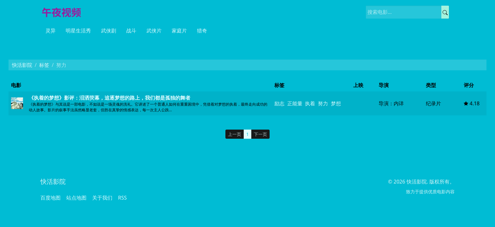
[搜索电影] (403, 12)
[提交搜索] (445, 12)
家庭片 (179, 30)
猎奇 (202, 30)
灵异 (50, 30)
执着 (310, 103)
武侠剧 (108, 30)
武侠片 (154, 30)
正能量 (294, 103)
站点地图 (76, 197)
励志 (279, 103)
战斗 (131, 30)
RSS (122, 197)
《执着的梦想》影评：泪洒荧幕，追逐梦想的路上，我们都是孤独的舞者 (109, 97)
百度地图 (50, 197)
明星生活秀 (78, 30)
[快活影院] (64, 12)
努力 (323, 103)
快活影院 (22, 64)
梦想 (336, 103)
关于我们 (102, 197)
